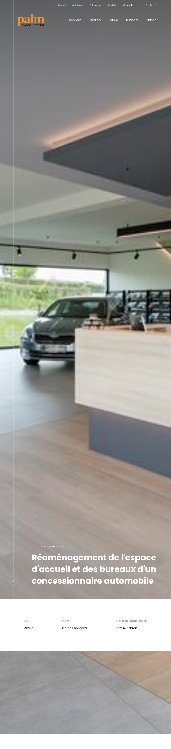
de (149, 5)
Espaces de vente (52, 546)
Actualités (75, 5)
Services (75, 20)
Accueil (59, 5)
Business (132, 20)
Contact (125, 5)
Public (113, 20)
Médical (95, 20)
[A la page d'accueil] (31, 20)
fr (144, 5)
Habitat (152, 20)
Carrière (109, 5)
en (154, 5)
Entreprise (92, 5)
